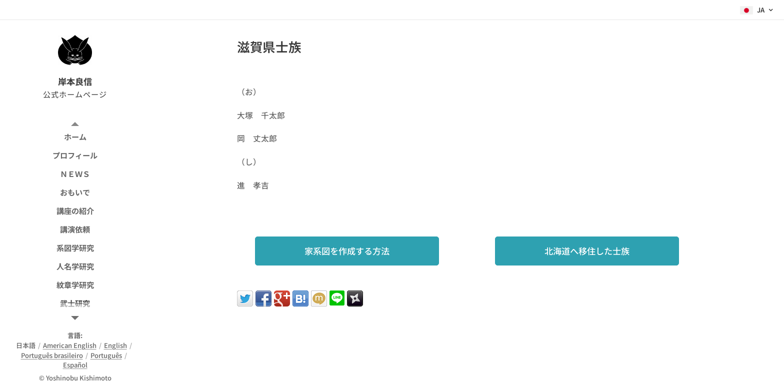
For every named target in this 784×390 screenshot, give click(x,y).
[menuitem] (75, 136)
